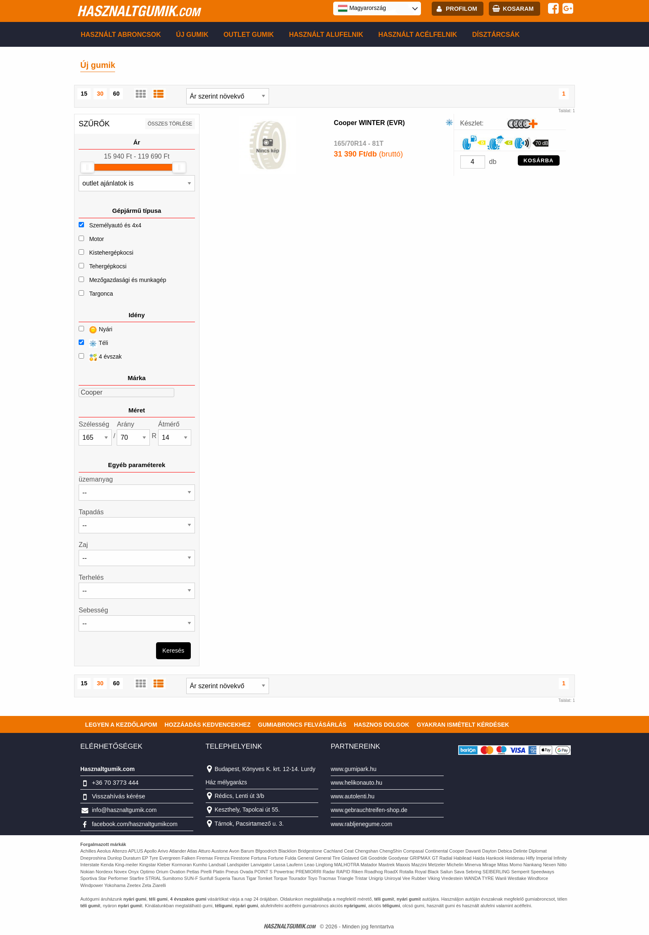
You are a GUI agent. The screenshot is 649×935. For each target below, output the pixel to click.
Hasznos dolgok (381, 724)
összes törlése (170, 124)
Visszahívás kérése (118, 796)
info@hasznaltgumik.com (124, 810)
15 (84, 93)
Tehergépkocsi (107, 266)
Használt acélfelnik (417, 34)
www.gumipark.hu (354, 769)
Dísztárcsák (496, 34)
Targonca (101, 293)
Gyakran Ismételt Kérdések (463, 724)
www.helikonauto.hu (356, 782)
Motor (96, 239)
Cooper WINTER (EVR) (369, 122)
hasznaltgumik (138, 10)
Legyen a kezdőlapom (121, 724)
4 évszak (100, 357)
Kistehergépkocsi (111, 252)
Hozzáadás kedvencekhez (208, 724)
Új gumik (192, 34)
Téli (93, 343)
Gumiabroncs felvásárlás (302, 724)
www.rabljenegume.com (361, 824)
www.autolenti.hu (353, 796)
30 (100, 93)
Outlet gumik (249, 34)
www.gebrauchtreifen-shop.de (369, 810)
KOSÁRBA (539, 160)
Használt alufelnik (326, 34)
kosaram (518, 8)
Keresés (173, 650)
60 (116, 93)
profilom (461, 8)
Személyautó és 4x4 (115, 225)
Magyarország (362, 8)
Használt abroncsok (121, 34)
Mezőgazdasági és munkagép (127, 280)
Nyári (95, 329)
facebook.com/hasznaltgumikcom (135, 824)
